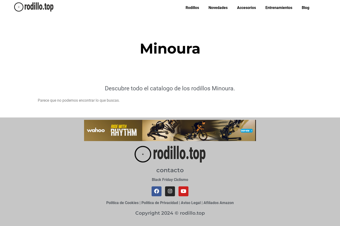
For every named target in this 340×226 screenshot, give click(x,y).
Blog (305, 7)
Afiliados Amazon (219, 203)
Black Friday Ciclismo (170, 179)
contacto (170, 170)
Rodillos (192, 7)
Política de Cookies (122, 203)
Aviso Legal (191, 203)
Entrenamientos (278, 7)
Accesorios (246, 7)
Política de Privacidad (159, 203)
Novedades (218, 7)
